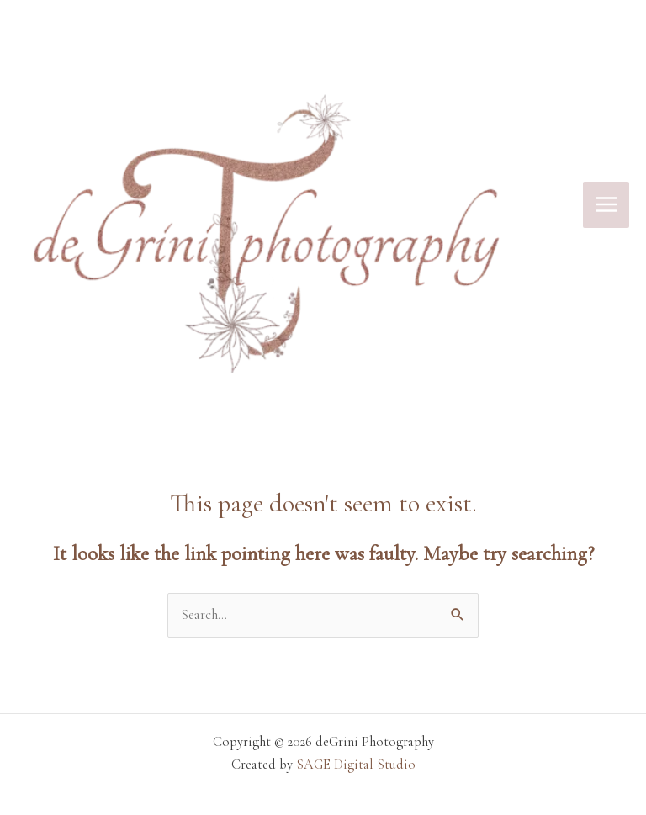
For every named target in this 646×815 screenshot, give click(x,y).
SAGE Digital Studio (356, 764)
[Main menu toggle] (606, 205)
